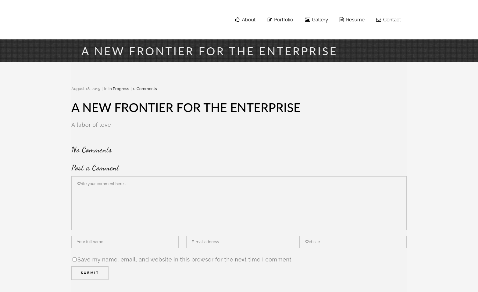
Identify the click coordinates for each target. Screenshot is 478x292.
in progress (119, 88)
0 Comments (145, 88)
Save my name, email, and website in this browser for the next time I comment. (185, 259)
